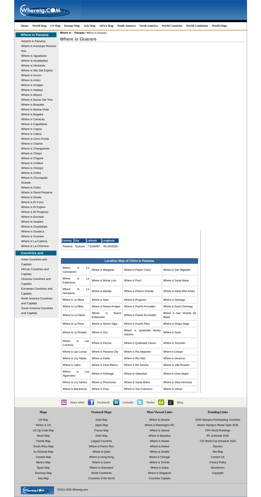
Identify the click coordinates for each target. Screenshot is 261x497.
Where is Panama (34, 35)
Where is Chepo (31, 153)
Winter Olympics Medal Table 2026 (217, 425)
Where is (65, 32)
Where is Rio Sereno (136, 365)
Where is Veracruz (174, 358)
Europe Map (72, 25)
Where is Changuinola (35, 148)
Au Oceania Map (43, 451)
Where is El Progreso (34, 212)
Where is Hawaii (159, 441)
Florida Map (43, 441)
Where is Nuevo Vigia (104, 323)
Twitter (150, 402)
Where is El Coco (32, 202)
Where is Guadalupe (34, 226)
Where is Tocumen (174, 343)
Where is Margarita (103, 269)
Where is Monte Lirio (104, 280)
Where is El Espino (33, 207)
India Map (101, 419)
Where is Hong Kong (101, 457)
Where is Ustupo (173, 351)
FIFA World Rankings (217, 430)
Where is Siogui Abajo (176, 323)
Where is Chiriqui (32, 168)
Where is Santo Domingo (178, 306)
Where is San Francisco (138, 389)
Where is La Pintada (75, 332)
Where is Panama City (105, 351)
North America (148, 25)
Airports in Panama (33, 41)
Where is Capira (31, 129)
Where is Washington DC (159, 425)
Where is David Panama (36, 192)
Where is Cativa (31, 134)
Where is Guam (101, 462)
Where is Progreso (135, 299)
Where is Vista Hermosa (177, 382)
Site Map (218, 451)
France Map (101, 430)
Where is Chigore (32, 158)
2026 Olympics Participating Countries (217, 419)
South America (126, 25)
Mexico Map (43, 462)
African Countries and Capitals (35, 271)
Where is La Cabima (34, 241)
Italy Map (43, 478)
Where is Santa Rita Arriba (179, 291)
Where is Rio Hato (134, 358)
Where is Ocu (100, 332)
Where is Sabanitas (135, 373)
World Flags (219, 25)
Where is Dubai (160, 467)
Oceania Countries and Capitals (36, 281)
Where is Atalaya (32, 90)
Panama (79, 32)
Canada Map (43, 457)
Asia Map (89, 25)
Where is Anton (31, 80)
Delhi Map (101, 435)
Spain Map (43, 467)
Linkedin (128, 402)
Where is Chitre (31, 173)
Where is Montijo (101, 291)
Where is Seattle (159, 451)
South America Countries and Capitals (37, 310)
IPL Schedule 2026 (218, 435)
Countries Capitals (159, 478)
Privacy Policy (217, 462)
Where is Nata (100, 299)
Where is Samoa (159, 430)
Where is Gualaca (32, 231)
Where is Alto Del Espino (37, 70)
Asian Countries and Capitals (34, 262)
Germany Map (43, 473)
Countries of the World (101, 478)
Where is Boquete (32, 104)
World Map (39, 25)
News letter (77, 402)
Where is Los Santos (75, 382)
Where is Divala (31, 197)
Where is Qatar (101, 451)
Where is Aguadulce (34, 55)
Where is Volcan (173, 389)
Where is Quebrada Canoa (140, 343)
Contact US (217, 457)
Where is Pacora (101, 343)
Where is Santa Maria (176, 280)
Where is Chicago (159, 457)
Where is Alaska (159, 446)
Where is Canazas (33, 119)
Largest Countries (101, 441)
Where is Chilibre (32, 163)
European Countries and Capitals (36, 291)
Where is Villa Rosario (176, 365)
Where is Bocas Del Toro (37, 99)
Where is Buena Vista (35, 109)
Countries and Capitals (32, 255)
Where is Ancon (31, 75)
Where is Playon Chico (137, 269)
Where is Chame (32, 143)
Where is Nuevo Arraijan (106, 306)
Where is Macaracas (75, 389)
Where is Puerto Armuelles (139, 306)
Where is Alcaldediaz (34, 60)
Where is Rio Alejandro (137, 351)
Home (25, 25)
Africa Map (106, 25)
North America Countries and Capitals (37, 301)
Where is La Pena (73, 323)
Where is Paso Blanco (105, 365)
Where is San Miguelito (177, 269)
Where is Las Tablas (75, 358)
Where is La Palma (74, 315)
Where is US (43, 425)
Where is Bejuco (31, 94)
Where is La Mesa (73, 299)
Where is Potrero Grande (138, 291)
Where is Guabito (32, 221)
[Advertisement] (153, 81)
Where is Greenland (101, 467)
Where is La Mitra (73, 306)
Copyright (217, 473)
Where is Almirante (33, 65)
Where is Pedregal (103, 373)
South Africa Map (43, 446)
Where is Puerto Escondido (140, 315)
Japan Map (101, 425)
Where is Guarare (32, 236)
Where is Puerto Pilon (137, 323)
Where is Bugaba (32, 114)
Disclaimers (217, 467)
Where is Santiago (174, 299)
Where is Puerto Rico (101, 446)
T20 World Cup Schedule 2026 (217, 441)
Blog (180, 402)
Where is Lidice (72, 365)
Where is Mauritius (159, 435)
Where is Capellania (34, 124)
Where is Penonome (104, 382)
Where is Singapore (159, 473)
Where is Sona (172, 332)
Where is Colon (31, 187)
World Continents (197, 25)
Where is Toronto (160, 462)
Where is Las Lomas (75, 351)
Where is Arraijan (32, 85)
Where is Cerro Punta (35, 138)
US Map (55, 25)
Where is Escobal (32, 216)
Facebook (103, 402)
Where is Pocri (132, 280)
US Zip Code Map (43, 430)
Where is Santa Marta (137, 382)
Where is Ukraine (159, 419)
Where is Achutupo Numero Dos (38, 48)
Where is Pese (100, 389)
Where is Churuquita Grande (34, 180)
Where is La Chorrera (35, 246)
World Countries (172, 25)
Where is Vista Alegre (176, 373)
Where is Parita (101, 358)
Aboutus (217, 446)
